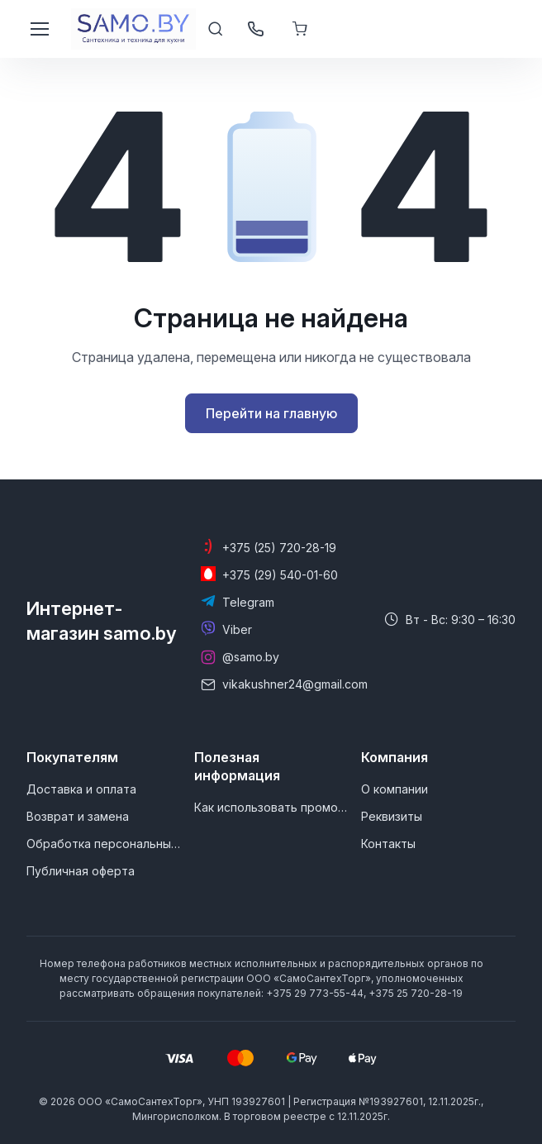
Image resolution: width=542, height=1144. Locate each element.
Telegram (248, 602)
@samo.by (250, 657)
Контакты (388, 844)
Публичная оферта (80, 871)
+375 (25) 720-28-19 (279, 548)
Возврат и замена (77, 816)
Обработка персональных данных (103, 844)
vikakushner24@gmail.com (295, 684)
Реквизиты (391, 816)
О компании (394, 789)
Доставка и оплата (81, 789)
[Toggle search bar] (215, 29)
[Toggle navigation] (38, 29)
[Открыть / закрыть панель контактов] (255, 29)
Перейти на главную (271, 413)
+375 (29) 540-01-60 (280, 575)
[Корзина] (301, 29)
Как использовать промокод (271, 807)
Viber (237, 629)
